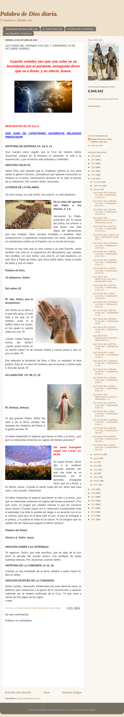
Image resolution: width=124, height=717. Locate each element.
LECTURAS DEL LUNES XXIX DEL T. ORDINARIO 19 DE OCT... (105, 296)
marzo (96, 477)
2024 (93, 163)
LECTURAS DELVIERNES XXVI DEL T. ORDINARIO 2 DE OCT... (106, 439)
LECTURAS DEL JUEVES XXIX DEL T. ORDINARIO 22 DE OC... (105, 270)
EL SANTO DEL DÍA (52, 29)
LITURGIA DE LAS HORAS (80, 29)
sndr (67, 710)
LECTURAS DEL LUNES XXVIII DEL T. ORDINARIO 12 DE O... (105, 354)
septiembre (98, 454)
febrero (96, 481)
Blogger (92, 710)
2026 (93, 156)
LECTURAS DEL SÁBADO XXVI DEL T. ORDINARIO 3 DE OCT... (106, 430)
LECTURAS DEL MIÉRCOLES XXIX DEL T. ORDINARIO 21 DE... (105, 279)
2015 (93, 504)
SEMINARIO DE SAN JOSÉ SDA (22, 29)
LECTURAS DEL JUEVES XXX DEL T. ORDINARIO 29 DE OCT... (105, 212)
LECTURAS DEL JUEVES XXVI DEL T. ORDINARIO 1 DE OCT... (106, 447)
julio (95, 462)
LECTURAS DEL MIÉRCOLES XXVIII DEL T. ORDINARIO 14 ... (106, 338)
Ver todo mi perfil (95, 145)
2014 (93, 508)
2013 (93, 512)
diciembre (97, 182)
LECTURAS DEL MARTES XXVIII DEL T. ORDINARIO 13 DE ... (105, 346)
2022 (93, 171)
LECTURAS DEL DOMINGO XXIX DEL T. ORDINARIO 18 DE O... (105, 304)
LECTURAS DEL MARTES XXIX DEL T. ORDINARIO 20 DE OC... (105, 287)
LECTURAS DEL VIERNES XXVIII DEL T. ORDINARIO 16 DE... (105, 321)
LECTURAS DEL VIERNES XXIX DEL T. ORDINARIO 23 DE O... (105, 262)
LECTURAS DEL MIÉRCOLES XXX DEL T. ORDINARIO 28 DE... (105, 220)
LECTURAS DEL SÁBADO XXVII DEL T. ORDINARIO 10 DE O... (105, 371)
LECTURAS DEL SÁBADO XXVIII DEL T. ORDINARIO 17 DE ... (105, 312)
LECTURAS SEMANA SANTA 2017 (103, 99)
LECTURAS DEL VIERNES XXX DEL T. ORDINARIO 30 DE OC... (105, 203)
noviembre (98, 186)
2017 (93, 497)
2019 (93, 489)
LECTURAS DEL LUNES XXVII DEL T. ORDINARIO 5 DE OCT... (105, 413)
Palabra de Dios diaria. (29, 13)
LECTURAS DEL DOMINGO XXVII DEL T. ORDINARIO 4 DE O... (105, 422)
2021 (93, 175)
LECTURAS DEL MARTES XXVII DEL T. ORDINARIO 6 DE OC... (105, 405)
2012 (93, 516)
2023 (93, 167)
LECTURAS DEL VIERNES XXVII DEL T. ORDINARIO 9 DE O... (105, 380)
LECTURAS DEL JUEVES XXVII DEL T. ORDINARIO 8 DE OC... (105, 388)
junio (95, 466)
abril (95, 473)
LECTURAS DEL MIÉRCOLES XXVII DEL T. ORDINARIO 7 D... (105, 397)
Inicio (46, 692)
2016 (93, 501)
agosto (96, 458)
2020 (93, 179)
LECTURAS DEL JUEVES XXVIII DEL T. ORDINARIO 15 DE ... (105, 329)
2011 (93, 519)
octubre (96, 189)
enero (96, 485)
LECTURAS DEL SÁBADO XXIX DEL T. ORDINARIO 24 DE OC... (105, 254)
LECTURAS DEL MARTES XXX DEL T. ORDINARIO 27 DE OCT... (105, 228)
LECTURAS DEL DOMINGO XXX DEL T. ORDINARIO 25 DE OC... (105, 245)
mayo (96, 469)
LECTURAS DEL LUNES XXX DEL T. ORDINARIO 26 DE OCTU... (106, 237)
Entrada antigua (71, 692)
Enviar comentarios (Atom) (29, 698)
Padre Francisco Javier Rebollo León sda (101, 140)
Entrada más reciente (18, 692)
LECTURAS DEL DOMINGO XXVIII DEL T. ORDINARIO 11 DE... (105, 363)
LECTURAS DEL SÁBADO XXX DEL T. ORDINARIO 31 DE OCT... (105, 195)
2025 (93, 160)
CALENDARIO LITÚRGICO (18, 33)
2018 (93, 493)
